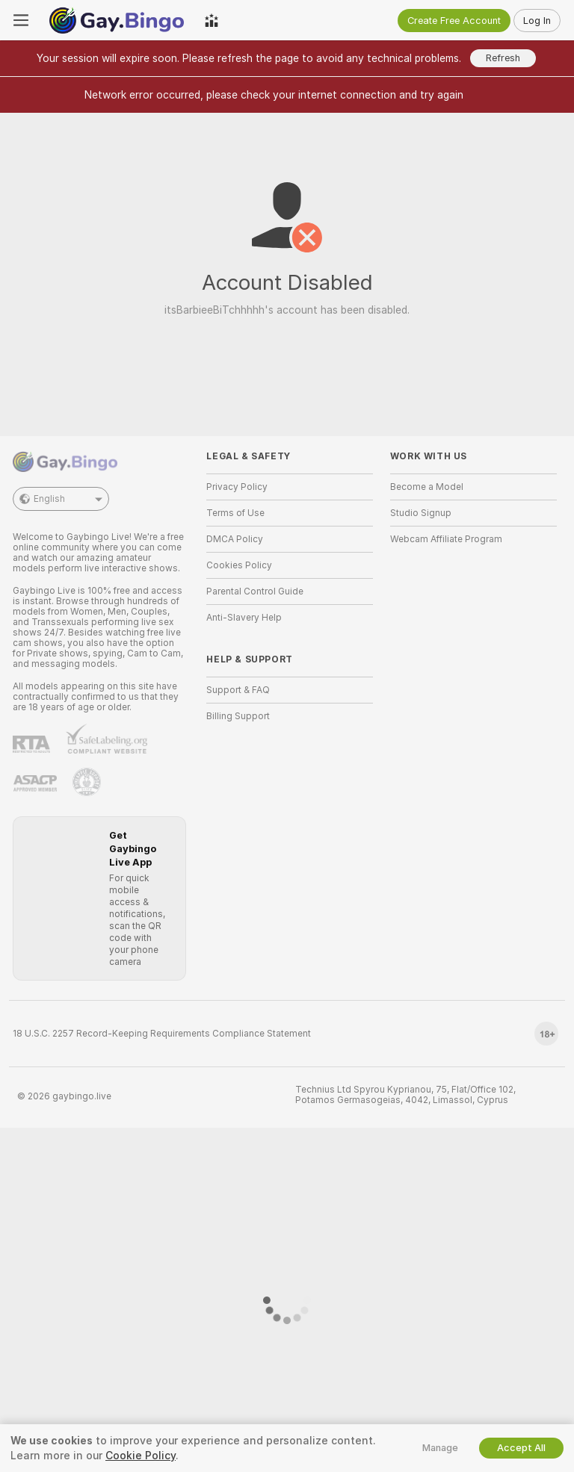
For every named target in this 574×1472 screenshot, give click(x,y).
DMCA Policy (234, 539)
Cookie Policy (140, 1456)
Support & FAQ (238, 690)
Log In (537, 20)
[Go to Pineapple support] (86, 782)
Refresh (503, 57)
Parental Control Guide (254, 591)
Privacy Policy (237, 487)
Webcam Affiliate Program (446, 539)
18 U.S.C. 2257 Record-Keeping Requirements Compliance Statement (162, 1033)
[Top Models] (211, 20)
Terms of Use (235, 513)
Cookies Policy (239, 565)
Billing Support (238, 716)
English (60, 499)
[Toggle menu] (21, 20)
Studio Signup (420, 513)
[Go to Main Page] (116, 20)
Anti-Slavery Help (244, 617)
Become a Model (426, 487)
